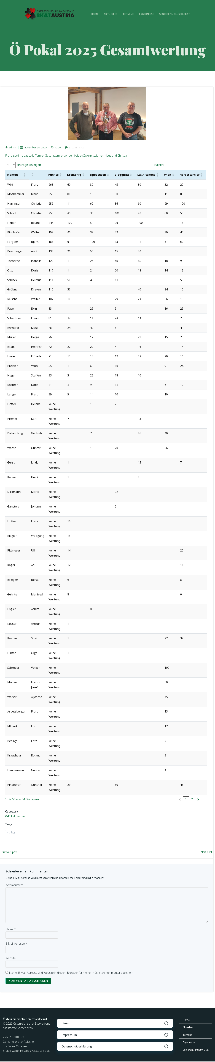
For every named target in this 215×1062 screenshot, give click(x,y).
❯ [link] (198, 800)
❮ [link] (180, 800)
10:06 (56, 148)
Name (11, 930)
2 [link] (192, 800)
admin (11, 148)
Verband (22, 816)
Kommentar (14, 886)
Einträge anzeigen (29, 165)
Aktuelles (111, 14)
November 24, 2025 (33, 148)
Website (11, 959)
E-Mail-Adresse (16, 944)
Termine (128, 14)
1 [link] (186, 800)
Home (95, 14)
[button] (24, 175)
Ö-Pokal (10, 816)
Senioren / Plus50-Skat (175, 14)
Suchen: (158, 165)
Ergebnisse (146, 14)
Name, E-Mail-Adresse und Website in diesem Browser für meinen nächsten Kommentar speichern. (71, 973)
